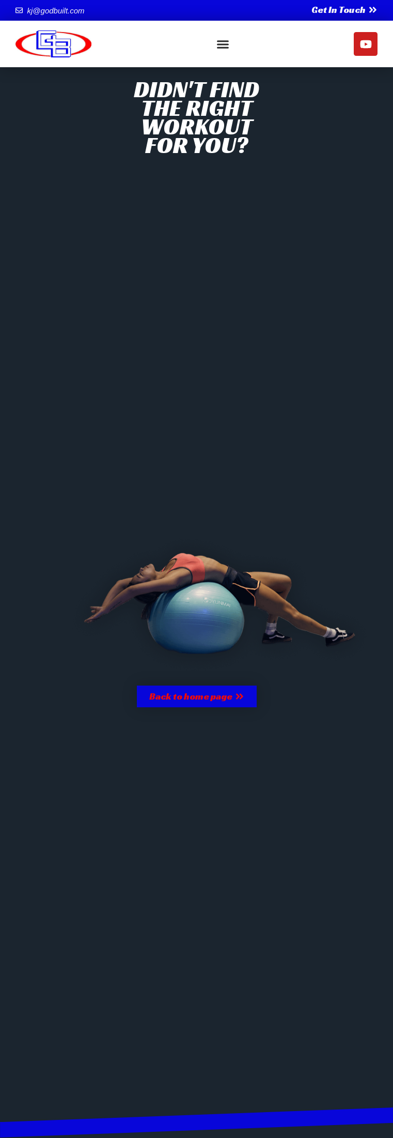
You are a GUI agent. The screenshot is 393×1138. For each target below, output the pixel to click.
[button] (222, 44)
